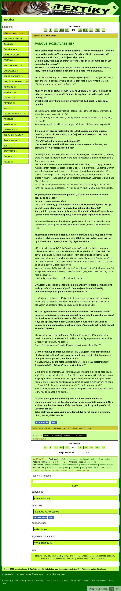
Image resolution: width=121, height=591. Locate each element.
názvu (100, 459)
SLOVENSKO (81, 435)
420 (97, 30)
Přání (48, 580)
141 (80, 30)
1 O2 (90, 468)
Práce (8, 108)
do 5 (66, 468)
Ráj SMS (86, 580)
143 (91, 30)
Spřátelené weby (57, 574)
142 (85, 30)
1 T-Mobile (75, 468)
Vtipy (5, 583)
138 (61, 30)
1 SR (102, 468)
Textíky (9, 19)
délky (93, 459)
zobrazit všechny (83, 470)
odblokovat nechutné (89, 465)
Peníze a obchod (13, 76)
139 (66, 30)
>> (104, 30)
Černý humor (11, 49)
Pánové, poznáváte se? (54, 43)
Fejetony (9, 60)
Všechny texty (13, 33)
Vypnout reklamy (43, 543)
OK (111, 589)
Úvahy (8, 157)
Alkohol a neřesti (15, 39)
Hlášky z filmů (19, 580)
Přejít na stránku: (67, 452)
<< (45, 30)
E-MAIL (47, 435)
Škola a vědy (12, 140)
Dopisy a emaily (13, 55)
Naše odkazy (40, 530)
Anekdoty (7, 580)
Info (118, 589)
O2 (73, 435)
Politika (9, 98)
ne (95, 462)
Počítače (10, 87)
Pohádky (10, 92)
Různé (8, 162)
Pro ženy (10, 124)
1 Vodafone (51, 468)
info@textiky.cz (99, 569)
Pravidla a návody (15, 114)
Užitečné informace (99, 580)
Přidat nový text (42, 498)
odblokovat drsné (106, 465)
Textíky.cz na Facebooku (46, 512)
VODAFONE (56, 435)
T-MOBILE (66, 435)
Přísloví (55, 580)
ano (89, 462)
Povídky (9, 103)
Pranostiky (39, 580)
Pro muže (10, 119)
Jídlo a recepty (13, 66)
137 (55, 30)
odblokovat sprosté (70, 465)
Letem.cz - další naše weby (31, 574)
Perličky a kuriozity (16, 82)
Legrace (30, 580)
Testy (8, 146)
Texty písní (10, 151)
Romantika (10, 130)
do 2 (60, 468)
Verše (111, 580)
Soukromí (8, 574)
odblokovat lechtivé (52, 465)
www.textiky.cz (21, 569)
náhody (108, 459)
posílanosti (84, 459)
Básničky (10, 44)
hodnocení (73, 459)
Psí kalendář (75, 580)
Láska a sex (11, 71)
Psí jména (64, 580)
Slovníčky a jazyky (15, 135)
